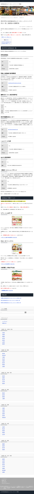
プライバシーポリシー (6, 483)
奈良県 (3, 415)
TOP (9, 17)
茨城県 (3, 360)
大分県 (3, 466)
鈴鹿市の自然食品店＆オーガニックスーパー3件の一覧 (11, 302)
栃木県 (3, 362)
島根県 (3, 432)
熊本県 (3, 464)
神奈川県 (3, 355)
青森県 (3, 336)
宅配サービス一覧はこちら (6, 37)
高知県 (3, 449)
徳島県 (3, 445)
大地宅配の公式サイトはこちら (7, 290)
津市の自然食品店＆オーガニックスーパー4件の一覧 (10, 300)
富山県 (3, 379)
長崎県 (3, 462)
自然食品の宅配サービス (5, 43)
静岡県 (3, 396)
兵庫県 (3, 411)
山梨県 (3, 366)
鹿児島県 (3, 470)
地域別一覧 (4, 323)
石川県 (3, 381)
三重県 (3, 398)
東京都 (3, 353)
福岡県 (3, 459)
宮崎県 (3, 468)
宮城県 (3, 334)
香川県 (3, 447)
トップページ (4, 321)
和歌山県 (3, 417)
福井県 (3, 383)
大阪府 (3, 408)
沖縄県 (3, 472)
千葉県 (3, 357)
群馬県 (3, 364)
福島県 (3, 343)
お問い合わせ (4, 481)
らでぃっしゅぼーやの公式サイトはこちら (9, 237)
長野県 (3, 377)
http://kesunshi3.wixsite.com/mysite (14, 83)
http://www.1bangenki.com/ (13, 129)
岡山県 (3, 428)
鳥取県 (3, 430)
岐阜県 (3, 394)
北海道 (3, 332)
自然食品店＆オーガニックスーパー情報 (11, 4)
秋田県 (3, 340)
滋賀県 (3, 413)
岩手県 (3, 338)
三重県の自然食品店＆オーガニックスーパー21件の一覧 (11, 298)
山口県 (3, 434)
